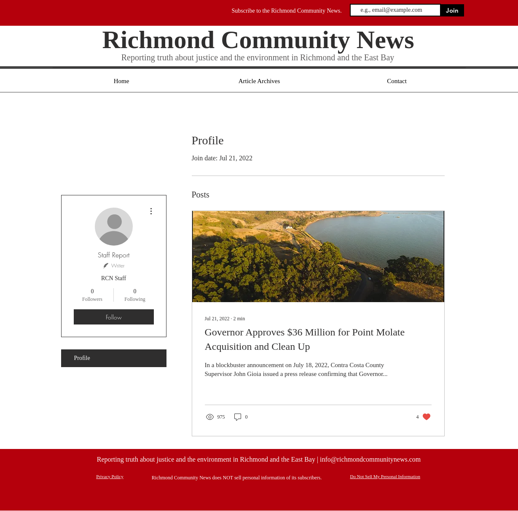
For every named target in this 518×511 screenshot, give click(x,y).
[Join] (452, 10)
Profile (82, 358)
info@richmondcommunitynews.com (370, 459)
